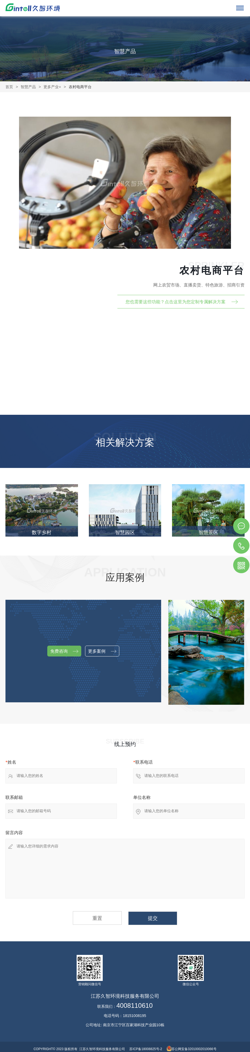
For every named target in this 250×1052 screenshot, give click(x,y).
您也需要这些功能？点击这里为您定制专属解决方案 (176, 301)
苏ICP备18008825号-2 (145, 1049)
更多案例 (102, 651)
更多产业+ (52, 87)
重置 (97, 918)
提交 (153, 918)
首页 (9, 87)
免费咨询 (64, 651)
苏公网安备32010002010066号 (193, 1049)
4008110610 (134, 1005)
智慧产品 (28, 87)
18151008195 (134, 1015)
